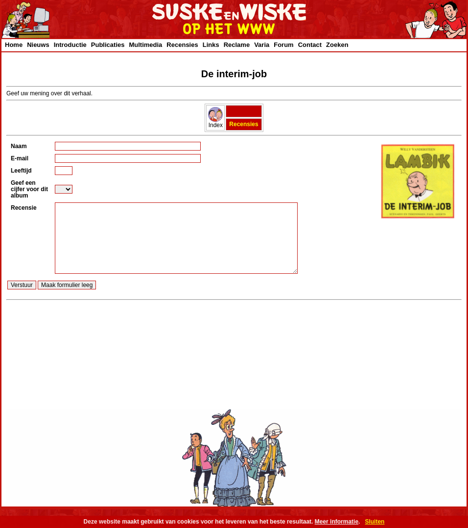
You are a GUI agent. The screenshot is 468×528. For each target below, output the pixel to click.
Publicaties (108, 44)
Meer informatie (336, 521)
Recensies (182, 44)
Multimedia (145, 44)
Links (211, 44)
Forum (283, 44)
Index (215, 122)
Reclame (237, 44)
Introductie (70, 44)
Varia (261, 44)
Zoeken (337, 44)
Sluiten (374, 521)
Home (14, 44)
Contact (310, 44)
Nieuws (38, 44)
